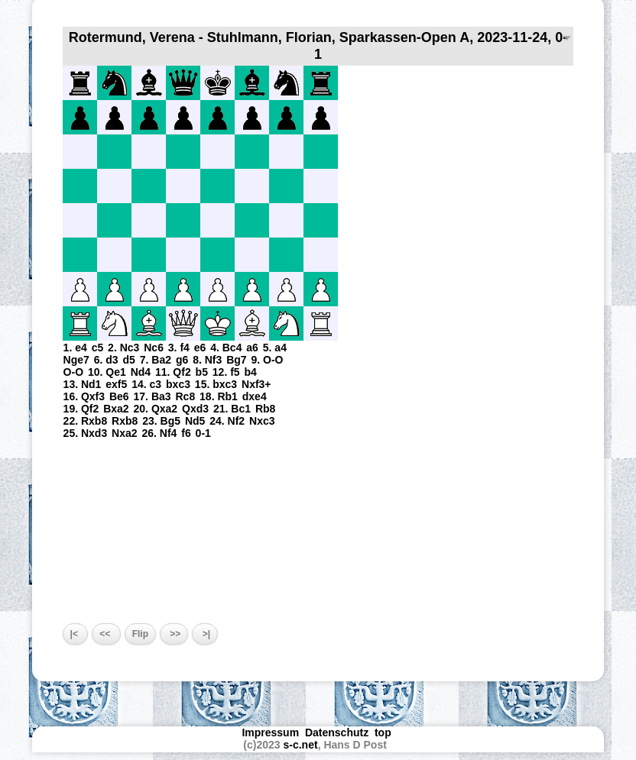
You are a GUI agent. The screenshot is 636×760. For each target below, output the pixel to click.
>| (205, 634)
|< (75, 634)
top (384, 732)
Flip (140, 634)
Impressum (270, 732)
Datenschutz (336, 732)
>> (173, 634)
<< (105, 634)
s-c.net (301, 745)
